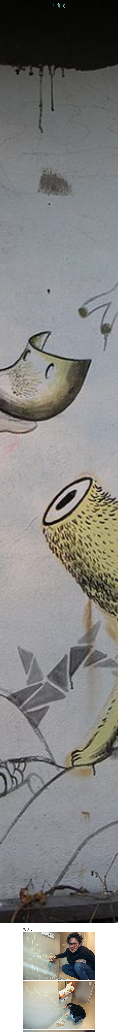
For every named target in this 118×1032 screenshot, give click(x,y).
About (101, 3)
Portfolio (91, 3)
